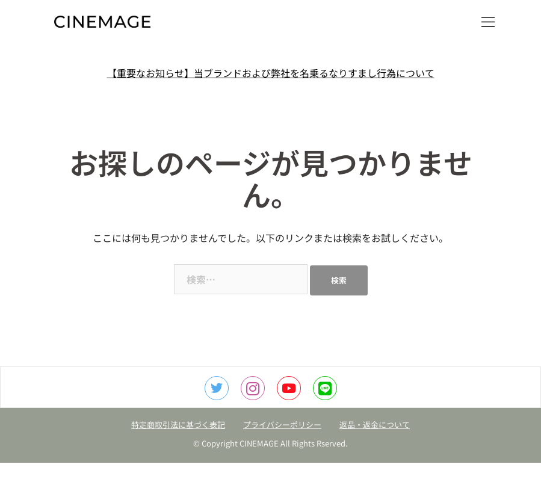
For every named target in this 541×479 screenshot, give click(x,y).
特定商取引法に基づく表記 (178, 424)
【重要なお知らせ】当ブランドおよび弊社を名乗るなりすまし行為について (270, 73)
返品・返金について (374, 424)
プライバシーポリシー (282, 424)
